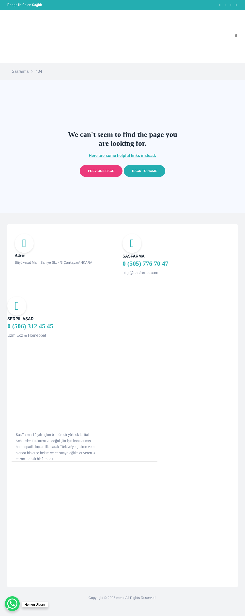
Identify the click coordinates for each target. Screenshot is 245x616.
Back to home (144, 171)
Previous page (101, 171)
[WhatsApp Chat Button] (12, 603)
